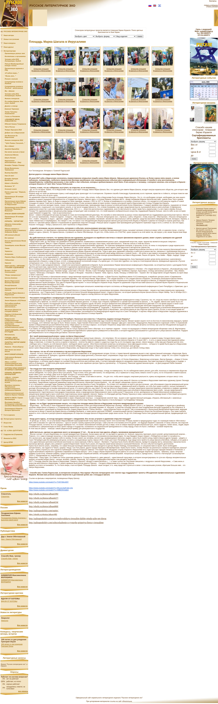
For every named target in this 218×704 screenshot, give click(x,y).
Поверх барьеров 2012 (13, 130)
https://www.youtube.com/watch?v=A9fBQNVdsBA (49, 490)
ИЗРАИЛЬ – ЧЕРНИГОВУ (14, 221)
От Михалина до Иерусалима (11, 136)
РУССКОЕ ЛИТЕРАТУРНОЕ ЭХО (15, 31)
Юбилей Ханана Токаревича (15, 124)
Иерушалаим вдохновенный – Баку (13, 161)
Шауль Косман (10, 158)
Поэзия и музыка (11, 79)
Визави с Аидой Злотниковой (11, 271)
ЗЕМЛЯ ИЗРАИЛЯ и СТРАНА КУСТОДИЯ (15, 331)
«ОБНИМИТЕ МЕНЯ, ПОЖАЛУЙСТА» (12, 120)
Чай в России (10, 127)
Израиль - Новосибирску (14, 347)
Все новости (22, 501)
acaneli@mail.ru (206, 31)
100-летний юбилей (12, 235)
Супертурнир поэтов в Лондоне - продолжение (14, 87)
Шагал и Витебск (11, 183)
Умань (7, 248)
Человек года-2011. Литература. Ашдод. (13, 94)
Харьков (8, 263)
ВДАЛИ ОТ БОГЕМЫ (9, 601)
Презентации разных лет (15, 53)
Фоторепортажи (10, 51)
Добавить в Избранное (211, 5)
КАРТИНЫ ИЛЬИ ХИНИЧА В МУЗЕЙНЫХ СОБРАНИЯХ (15, 369)
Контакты (212, 1)
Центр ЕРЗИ (8, 442)
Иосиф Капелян (11, 285)
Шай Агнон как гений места (13, 350)
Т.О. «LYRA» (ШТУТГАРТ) (13, 430)
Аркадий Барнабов (12, 149)
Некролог (4, 621)
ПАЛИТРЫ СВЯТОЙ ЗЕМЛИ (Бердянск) (15, 343)
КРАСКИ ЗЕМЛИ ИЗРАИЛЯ (14, 213)
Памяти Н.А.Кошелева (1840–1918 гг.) (13, 315)
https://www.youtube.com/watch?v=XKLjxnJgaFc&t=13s (51, 488)
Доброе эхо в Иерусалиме (14, 133)
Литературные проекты (13, 419)
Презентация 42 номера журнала (14, 289)
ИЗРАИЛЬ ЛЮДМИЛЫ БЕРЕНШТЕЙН (13, 373)
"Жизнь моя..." (10, 76)
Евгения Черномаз (12, 109)
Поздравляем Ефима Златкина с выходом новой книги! (13, 519)
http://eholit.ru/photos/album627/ (43, 498)
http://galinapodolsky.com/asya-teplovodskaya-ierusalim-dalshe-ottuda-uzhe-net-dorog (67, 518)
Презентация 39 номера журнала (14, 217)
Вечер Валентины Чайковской (12, 169)
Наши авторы (9, 35)
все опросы (23, 691)
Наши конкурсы (9, 43)
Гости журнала (9, 415)
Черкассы (8, 251)
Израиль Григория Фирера (15, 297)
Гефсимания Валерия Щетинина (13, 358)
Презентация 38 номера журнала (14, 197)
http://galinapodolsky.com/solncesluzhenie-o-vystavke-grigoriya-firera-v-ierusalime (66, 522)
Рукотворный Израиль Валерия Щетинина (14, 409)
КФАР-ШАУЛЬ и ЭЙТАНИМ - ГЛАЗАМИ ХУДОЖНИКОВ (15, 266)
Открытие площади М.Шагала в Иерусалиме (41, 70)
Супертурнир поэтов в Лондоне (14, 82)
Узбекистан (9, 260)
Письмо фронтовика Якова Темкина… (15, 241)
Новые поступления (11, 39)
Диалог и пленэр (11, 106)
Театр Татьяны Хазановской (11, 112)
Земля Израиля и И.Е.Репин (15, 300)
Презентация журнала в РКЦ (14, 69)
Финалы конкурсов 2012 (14, 140)
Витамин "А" (10, 186)
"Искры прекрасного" (13, 275)
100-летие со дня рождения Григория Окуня (12, 645)
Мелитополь (10, 335)
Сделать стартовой (212, 6)
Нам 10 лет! (9, 176)
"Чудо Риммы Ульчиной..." (15, 143)
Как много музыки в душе (14, 152)
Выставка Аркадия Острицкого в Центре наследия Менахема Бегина (15, 403)
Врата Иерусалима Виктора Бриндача (12, 281)
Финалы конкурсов (12, 98)
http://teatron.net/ (202, 225)
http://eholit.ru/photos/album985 (43, 514)
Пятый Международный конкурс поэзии (14, 64)
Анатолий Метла (11, 155)
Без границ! (9, 238)
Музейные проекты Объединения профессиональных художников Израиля (13, 387)
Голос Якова (8, 426)
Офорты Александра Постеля (13, 225)
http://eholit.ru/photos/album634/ (43, 502)
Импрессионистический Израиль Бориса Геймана (14, 394)
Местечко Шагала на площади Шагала (13, 310)
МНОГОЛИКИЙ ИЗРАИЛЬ (14, 354)
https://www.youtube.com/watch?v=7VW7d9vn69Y (49, 482)
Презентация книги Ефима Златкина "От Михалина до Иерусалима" (15, 202)
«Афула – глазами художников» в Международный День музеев (13, 379)
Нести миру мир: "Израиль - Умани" (15, 192)
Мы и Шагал (9, 146)
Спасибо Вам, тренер (9, 559)
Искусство (7, 423)
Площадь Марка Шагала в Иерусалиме (15, 293)
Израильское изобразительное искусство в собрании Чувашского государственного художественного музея (14, 323)
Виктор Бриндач (11, 173)
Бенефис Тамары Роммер (14, 165)
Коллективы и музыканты (15, 56)
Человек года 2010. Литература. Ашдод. (13, 60)
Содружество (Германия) (13, 434)
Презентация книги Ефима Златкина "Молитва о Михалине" (15, 209)
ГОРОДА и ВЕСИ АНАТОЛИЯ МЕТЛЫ (12, 338)
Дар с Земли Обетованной (11, 539)
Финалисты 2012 (10, 438)
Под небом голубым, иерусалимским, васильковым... (13, 305)
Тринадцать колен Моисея (15, 245)
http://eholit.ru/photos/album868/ (43, 506)
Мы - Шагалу (9, 91)
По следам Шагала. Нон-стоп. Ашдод (14, 102)
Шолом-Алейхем (11, 278)
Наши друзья (8, 47)
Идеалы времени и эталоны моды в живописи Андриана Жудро (15, 230)
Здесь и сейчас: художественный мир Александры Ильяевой (13, 363)
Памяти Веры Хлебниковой (15, 257)
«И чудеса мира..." (12, 73)
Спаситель (5, 497)
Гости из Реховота (12, 116)
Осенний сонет (11, 189)
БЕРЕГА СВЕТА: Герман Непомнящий (14, 398)
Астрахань (9, 254)
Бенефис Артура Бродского (11, 179)
